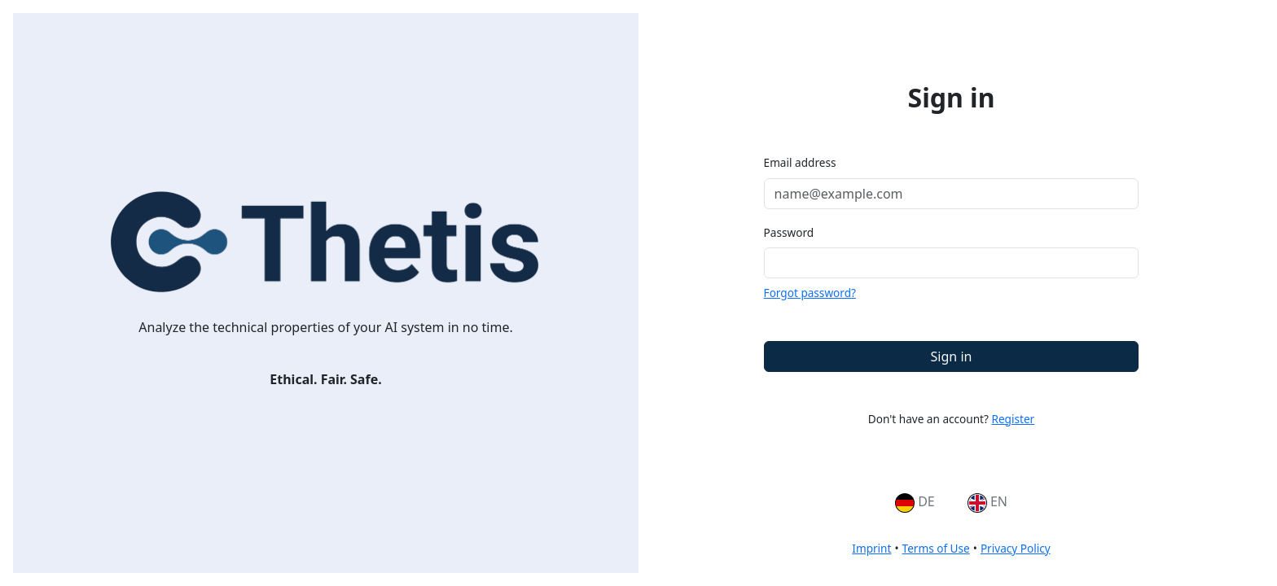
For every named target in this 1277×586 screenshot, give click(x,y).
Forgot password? (810, 292)
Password (789, 232)
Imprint (871, 548)
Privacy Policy (1016, 548)
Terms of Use (936, 548)
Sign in (951, 356)
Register (1012, 418)
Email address (800, 162)
